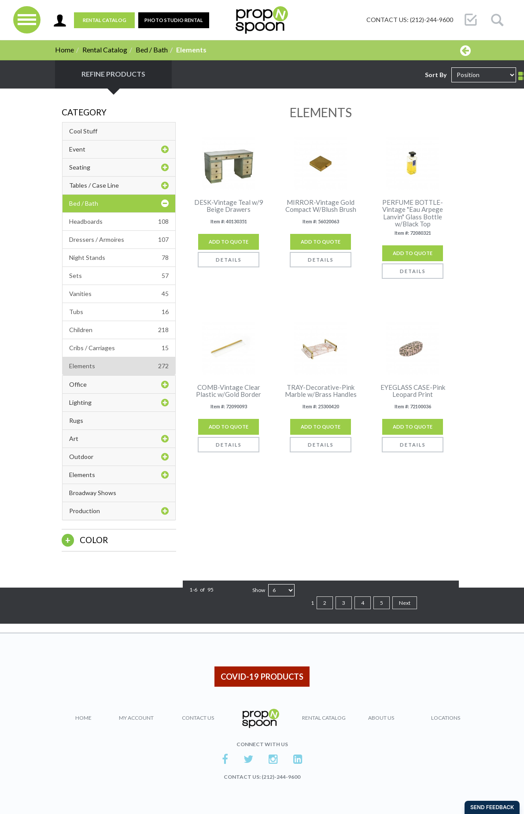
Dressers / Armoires (119, 239)
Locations (445, 717)
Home (64, 49)
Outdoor (119, 456)
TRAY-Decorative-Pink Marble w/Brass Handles (321, 391)
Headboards (119, 221)
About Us (381, 717)
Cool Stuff (83, 131)
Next (404, 602)
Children (119, 330)
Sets (119, 275)
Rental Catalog (104, 20)
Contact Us (198, 717)
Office (119, 384)
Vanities (119, 293)
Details (229, 260)
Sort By (436, 74)
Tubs (119, 311)
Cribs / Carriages (119, 348)
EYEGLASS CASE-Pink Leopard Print (412, 391)
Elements (119, 366)
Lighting (119, 402)
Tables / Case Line (119, 185)
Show (258, 590)
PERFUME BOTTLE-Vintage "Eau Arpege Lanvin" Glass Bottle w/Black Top (412, 213)
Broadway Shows (92, 492)
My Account (136, 717)
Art (119, 438)
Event (119, 149)
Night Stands (119, 257)
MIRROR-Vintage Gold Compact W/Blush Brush (320, 206)
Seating (119, 167)
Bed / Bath (152, 49)
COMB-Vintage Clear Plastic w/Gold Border (228, 391)
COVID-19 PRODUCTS (262, 676)
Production (119, 511)
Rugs (76, 420)
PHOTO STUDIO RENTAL (173, 20)
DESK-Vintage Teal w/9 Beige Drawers (228, 206)
